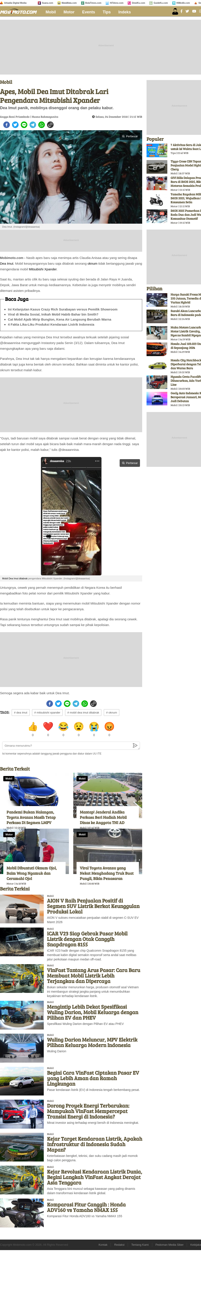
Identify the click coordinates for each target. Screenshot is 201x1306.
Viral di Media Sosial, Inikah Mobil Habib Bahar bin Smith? (53, 314)
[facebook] (6, 124)
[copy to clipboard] (50, 124)
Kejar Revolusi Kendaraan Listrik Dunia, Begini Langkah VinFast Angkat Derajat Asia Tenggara (94, 1177)
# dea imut (20, 712)
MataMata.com (69, 3)
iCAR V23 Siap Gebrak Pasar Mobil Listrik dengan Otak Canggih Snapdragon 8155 (87, 939)
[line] (24, 124)
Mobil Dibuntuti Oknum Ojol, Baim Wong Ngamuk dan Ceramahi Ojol (32, 873)
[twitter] (15, 124)
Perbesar (130, 136)
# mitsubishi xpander (47, 712)
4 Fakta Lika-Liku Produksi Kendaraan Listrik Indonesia (51, 324)
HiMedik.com (183, 3)
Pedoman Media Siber (170, 1244)
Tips (107, 12)
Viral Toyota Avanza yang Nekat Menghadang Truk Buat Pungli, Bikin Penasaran (107, 873)
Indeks (124, 12)
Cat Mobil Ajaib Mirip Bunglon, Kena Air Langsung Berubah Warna (59, 319)
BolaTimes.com (93, 3)
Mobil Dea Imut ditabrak (15, 578)
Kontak (103, 1244)
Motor (69, 12)
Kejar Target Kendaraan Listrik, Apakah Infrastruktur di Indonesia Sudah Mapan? (94, 1144)
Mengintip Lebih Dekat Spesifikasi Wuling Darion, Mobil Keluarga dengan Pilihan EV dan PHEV (92, 1012)
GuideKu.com (161, 3)
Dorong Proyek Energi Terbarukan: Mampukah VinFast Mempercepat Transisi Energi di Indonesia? (88, 1111)
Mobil (51, 12)
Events (88, 12)
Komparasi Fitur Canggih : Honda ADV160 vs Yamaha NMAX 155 (86, 1207)
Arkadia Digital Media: (15, 3)
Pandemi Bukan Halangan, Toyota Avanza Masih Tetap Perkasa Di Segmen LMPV (31, 817)
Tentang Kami (140, 1244)
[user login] (175, 11)
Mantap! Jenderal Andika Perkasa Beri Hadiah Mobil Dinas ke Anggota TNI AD (103, 817)
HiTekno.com (116, 3)
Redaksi (119, 1244)
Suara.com (47, 3)
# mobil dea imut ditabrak (83, 712)
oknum (92, 263)
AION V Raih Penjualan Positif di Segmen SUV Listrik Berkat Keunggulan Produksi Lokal (93, 906)
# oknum (111, 712)
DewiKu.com (138, 3)
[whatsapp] (41, 124)
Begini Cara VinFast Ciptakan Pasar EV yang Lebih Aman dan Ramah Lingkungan (93, 1078)
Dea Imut (6, 263)
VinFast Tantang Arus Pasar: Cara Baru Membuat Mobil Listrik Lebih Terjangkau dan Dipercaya (93, 975)
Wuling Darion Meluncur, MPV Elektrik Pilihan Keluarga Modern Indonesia (92, 1042)
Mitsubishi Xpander (43, 269)
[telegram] (32, 124)
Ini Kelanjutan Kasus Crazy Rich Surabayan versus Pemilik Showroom (62, 309)
